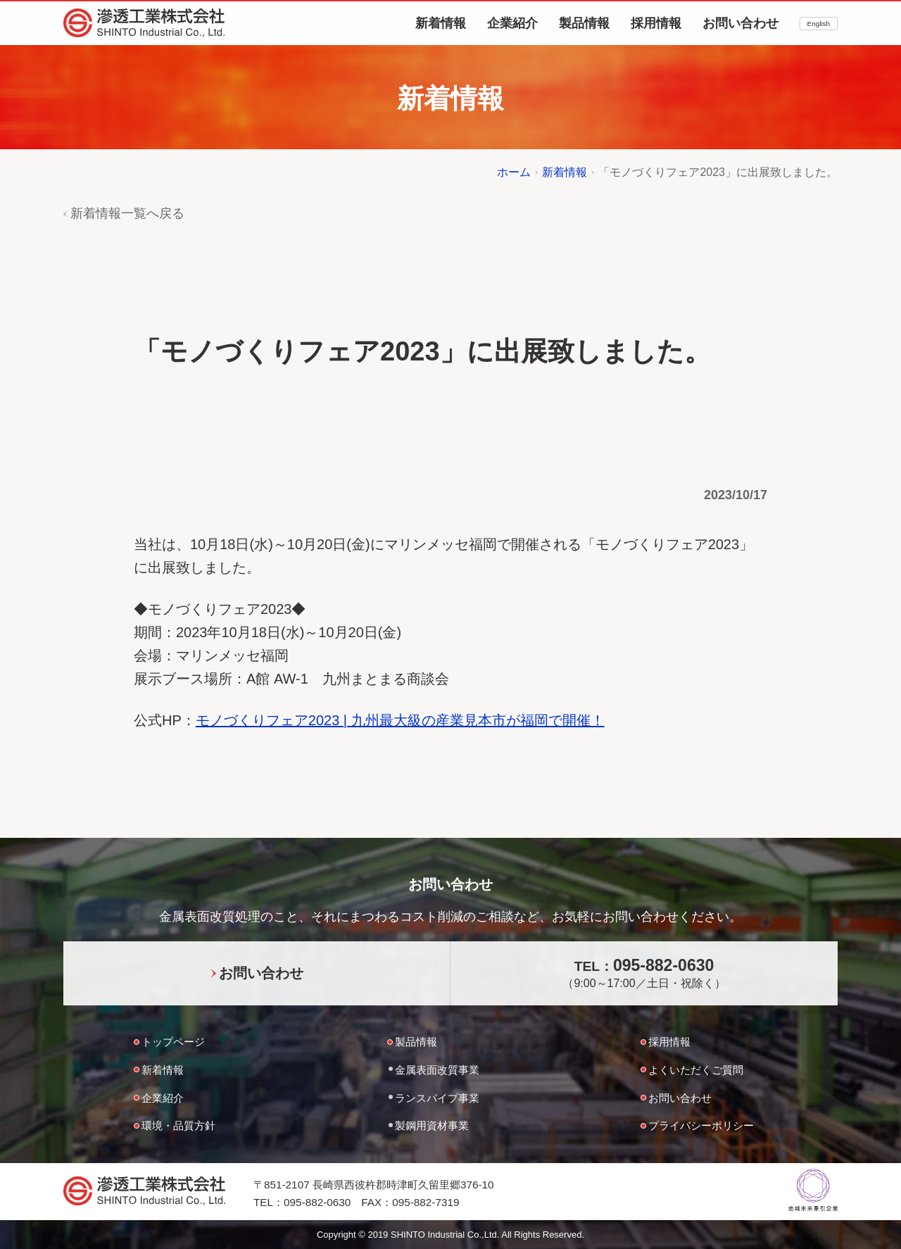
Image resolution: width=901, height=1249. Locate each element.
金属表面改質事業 (437, 1070)
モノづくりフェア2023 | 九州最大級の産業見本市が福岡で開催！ (400, 720)
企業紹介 (512, 23)
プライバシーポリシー (701, 1125)
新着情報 (440, 23)
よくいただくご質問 (695, 1070)
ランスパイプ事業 (437, 1098)
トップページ (173, 1042)
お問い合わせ (740, 23)
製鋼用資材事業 (432, 1125)
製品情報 (584, 23)
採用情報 (656, 23)
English (818, 23)
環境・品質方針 (178, 1125)
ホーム (514, 172)
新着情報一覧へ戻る (127, 213)
